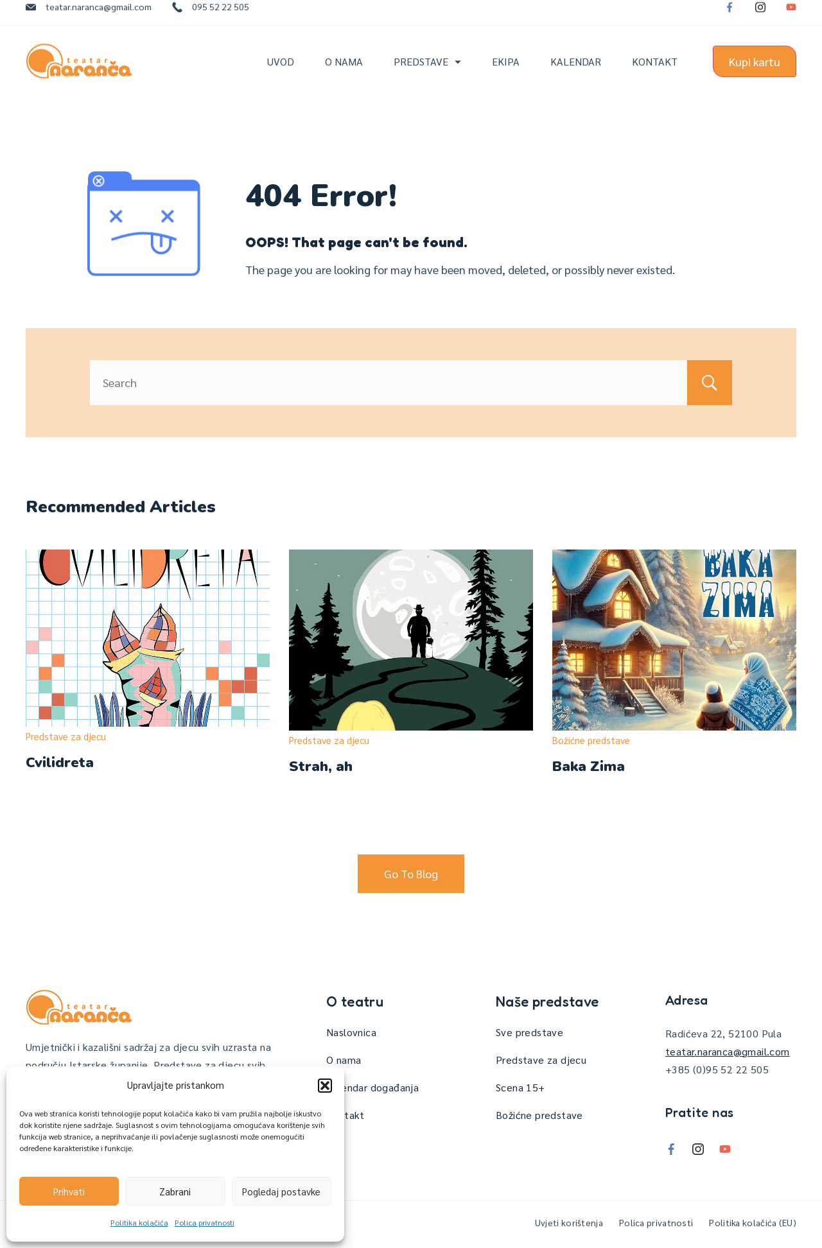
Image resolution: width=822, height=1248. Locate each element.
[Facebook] (729, 18)
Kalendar (575, 72)
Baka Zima (588, 766)
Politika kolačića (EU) (752, 1222)
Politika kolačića (139, 1222)
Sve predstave (529, 1032)
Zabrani (175, 1191)
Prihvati (69, 1191)
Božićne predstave (591, 740)
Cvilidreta (60, 762)
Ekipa (506, 72)
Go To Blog (411, 873)
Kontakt (655, 72)
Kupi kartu (754, 72)
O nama (344, 72)
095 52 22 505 (220, 17)
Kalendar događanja (372, 1087)
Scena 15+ (520, 1087)
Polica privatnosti (204, 1222)
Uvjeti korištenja (569, 1222)
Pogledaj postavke (281, 1191)
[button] (325, 1085)
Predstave (427, 72)
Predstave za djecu (66, 736)
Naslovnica (351, 1032)
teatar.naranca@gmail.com (99, 17)
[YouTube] (791, 18)
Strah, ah (321, 766)
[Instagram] (760, 18)
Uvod (280, 72)
